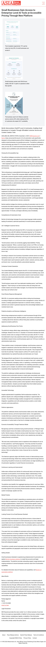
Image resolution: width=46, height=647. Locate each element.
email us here (5, 605)
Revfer (3, 138)
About (3, 635)
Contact (35, 638)
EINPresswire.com (34, 136)
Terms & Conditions (38, 635)
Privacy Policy (27, 638)
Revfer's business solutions (13, 559)
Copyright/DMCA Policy (15, 638)
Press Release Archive (13, 635)
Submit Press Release (26, 635)
